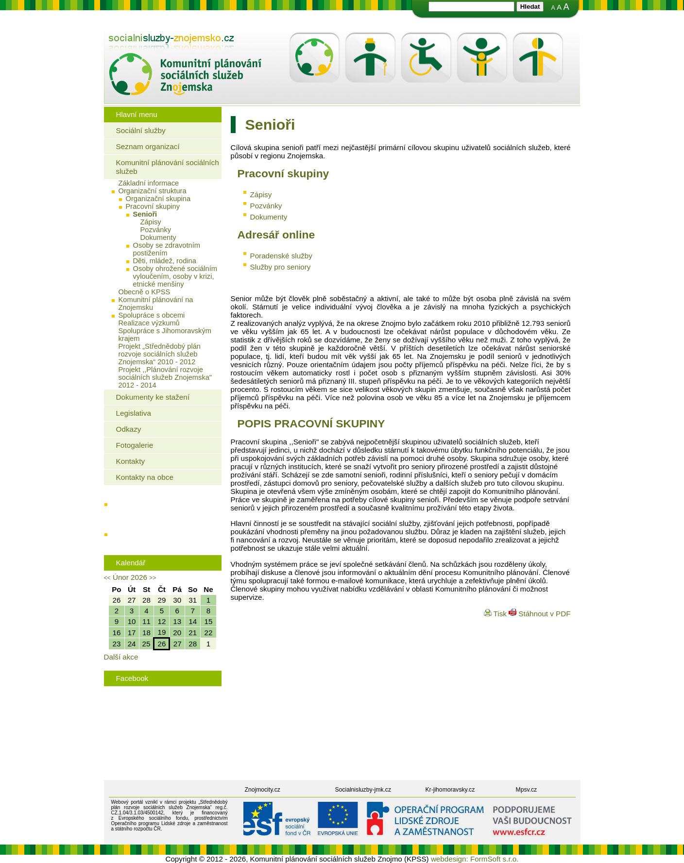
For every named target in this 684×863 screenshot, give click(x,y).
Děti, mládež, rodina (164, 261)
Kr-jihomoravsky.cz (450, 789)
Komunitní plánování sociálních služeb (167, 166)
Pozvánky (155, 230)
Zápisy (150, 222)
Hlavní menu (136, 114)
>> (152, 578)
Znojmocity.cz (262, 789)
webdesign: (449, 859)
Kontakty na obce (144, 477)
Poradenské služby (281, 256)
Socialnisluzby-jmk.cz (363, 789)
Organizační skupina (158, 199)
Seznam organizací (148, 146)
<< (107, 578)
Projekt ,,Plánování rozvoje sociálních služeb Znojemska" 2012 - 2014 (165, 377)
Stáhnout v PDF (539, 613)
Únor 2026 (130, 577)
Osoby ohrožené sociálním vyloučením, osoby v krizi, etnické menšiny (175, 276)
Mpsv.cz (526, 789)
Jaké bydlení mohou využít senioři (165, 506)
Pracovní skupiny (153, 206)
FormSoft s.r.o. (494, 859)
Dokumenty (158, 237)
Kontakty (130, 461)
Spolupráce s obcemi (152, 315)
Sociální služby (141, 130)
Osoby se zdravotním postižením (166, 249)
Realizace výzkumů (149, 323)
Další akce (121, 657)
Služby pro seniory (280, 267)
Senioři (145, 214)
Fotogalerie (135, 445)
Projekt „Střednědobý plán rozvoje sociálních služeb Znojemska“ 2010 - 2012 (160, 354)
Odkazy (128, 429)
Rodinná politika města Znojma (160, 537)
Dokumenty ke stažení (153, 397)
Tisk (496, 613)
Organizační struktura (153, 191)
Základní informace (149, 183)
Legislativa (133, 413)
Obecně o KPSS (145, 292)
